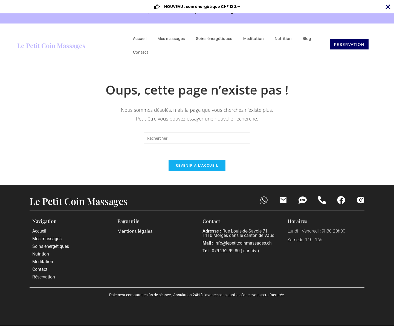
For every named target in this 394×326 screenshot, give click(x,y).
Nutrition (283, 38)
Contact (140, 52)
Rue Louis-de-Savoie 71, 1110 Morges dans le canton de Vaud (238, 233)
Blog (307, 38)
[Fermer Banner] (388, 7)
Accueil (140, 38)
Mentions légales (135, 231)
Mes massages (171, 38)
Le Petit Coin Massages (51, 45)
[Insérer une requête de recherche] (197, 138)
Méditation (253, 38)
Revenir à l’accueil (197, 165)
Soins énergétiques (214, 38)
